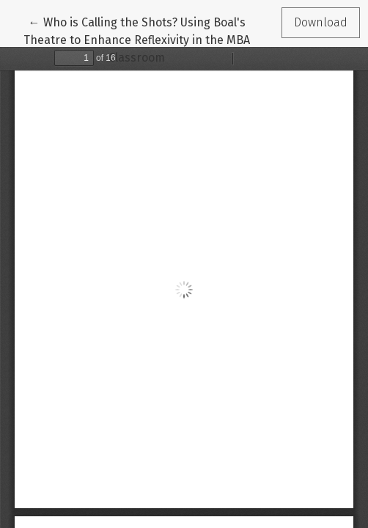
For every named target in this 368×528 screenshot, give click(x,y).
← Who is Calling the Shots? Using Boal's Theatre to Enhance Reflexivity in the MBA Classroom (136, 39)
